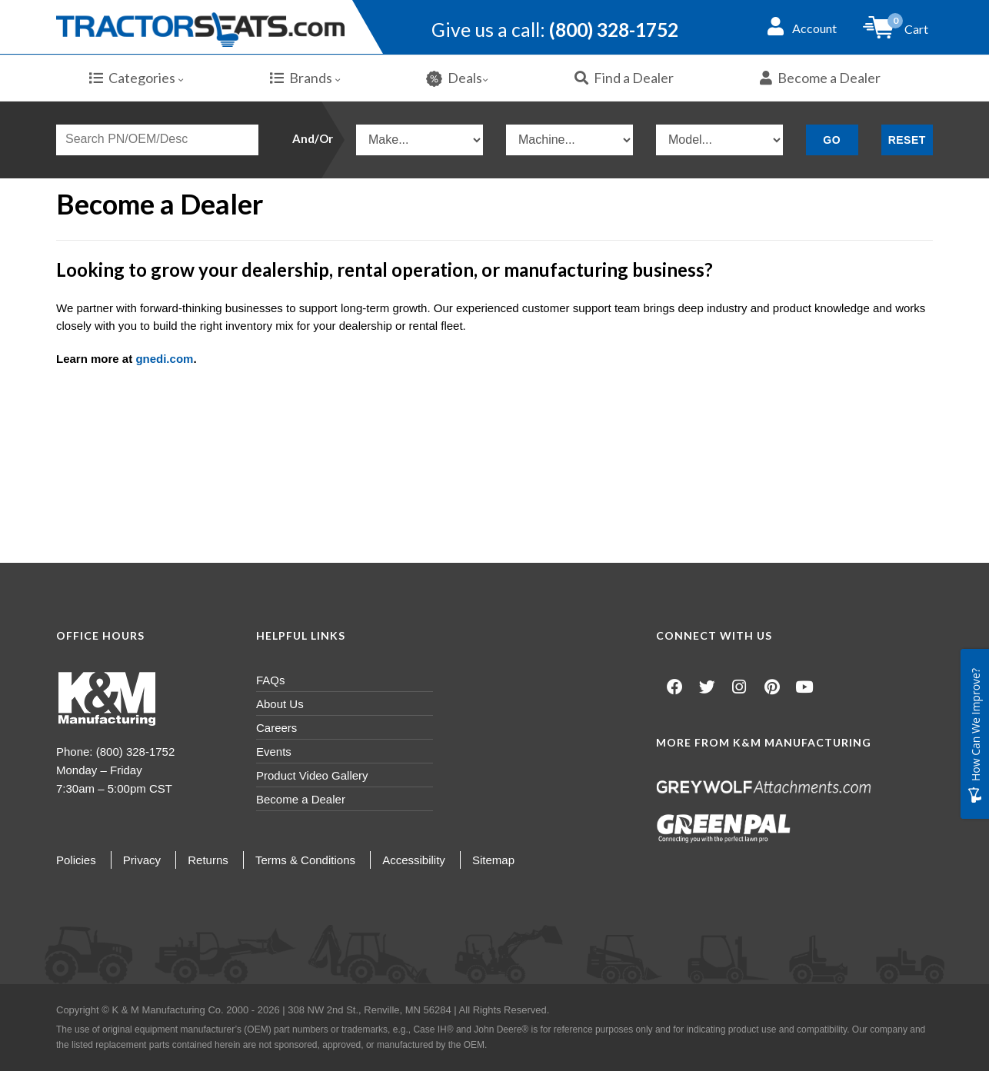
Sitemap (493, 859)
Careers (276, 727)
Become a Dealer (820, 77)
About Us (280, 703)
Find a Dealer (624, 77)
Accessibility (413, 859)
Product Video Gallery (312, 775)
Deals (457, 78)
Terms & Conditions (305, 859)
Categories (136, 77)
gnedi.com (164, 358)
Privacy (142, 859)
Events (273, 751)
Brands (305, 77)
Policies (76, 859)
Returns (208, 859)
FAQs (270, 680)
